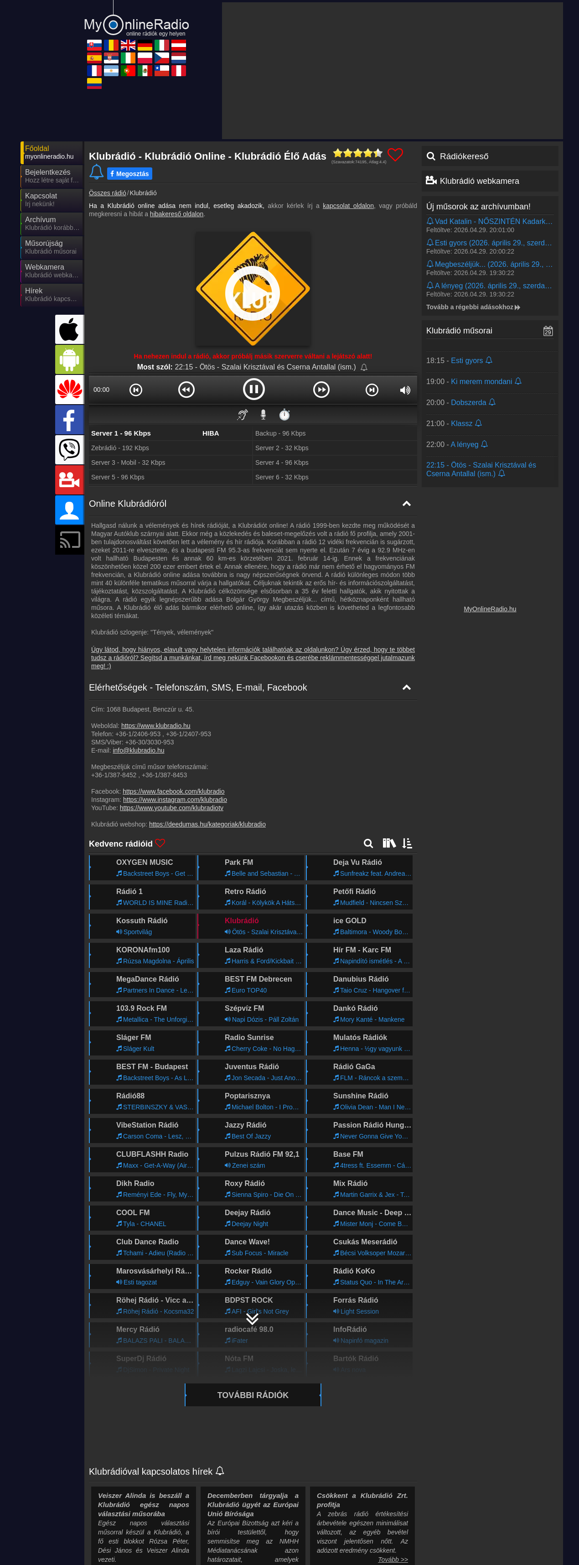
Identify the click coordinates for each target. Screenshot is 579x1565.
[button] (135, 389)
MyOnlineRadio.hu (490, 609)
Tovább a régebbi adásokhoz (474, 307)
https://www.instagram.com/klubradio (175, 799)
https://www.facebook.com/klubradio (173, 791)
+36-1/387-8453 (164, 775)
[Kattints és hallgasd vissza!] (490, 225)
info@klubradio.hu (138, 750)
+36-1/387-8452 (113, 775)
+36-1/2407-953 (188, 734)
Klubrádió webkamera (479, 181)
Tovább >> (393, 1559)
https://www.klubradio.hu (156, 725)
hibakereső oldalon (177, 214)
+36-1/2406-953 (137, 734)
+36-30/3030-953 (149, 742)
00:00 (101, 389)
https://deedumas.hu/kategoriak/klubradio (207, 824)
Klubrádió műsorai (459, 330)
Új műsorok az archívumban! (478, 206)
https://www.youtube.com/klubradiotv (171, 807)
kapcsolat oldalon (348, 205)
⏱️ (284, 414)
